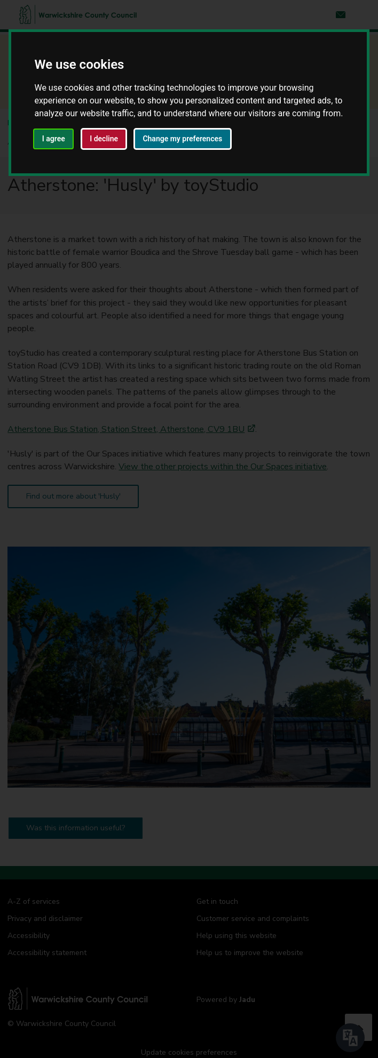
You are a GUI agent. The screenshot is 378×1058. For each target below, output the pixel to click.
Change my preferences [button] (182, 138)
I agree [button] (53, 138)
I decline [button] (104, 138)
